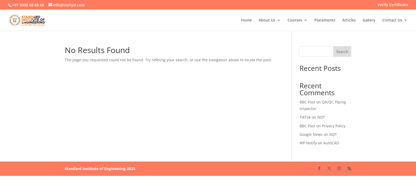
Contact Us (392, 20)
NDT (321, 117)
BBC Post (307, 102)
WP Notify (308, 142)
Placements (324, 20)
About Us (267, 20)
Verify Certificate (393, 5)
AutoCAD (331, 142)
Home (246, 20)
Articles (349, 20)
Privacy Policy (333, 125)
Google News (311, 134)
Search (342, 51)
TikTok (305, 117)
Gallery (369, 20)
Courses (295, 20)
